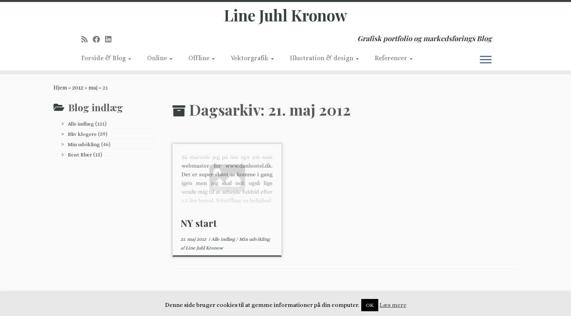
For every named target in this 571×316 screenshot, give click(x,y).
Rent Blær (80, 157)
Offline (201, 59)
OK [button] (370, 305)
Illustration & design (324, 59)
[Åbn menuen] (486, 61)
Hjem (60, 90)
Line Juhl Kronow (285, 15)
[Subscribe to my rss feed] (87, 40)
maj (93, 90)
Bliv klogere (82, 136)
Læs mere (392, 304)
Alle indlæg (81, 126)
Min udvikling (84, 147)
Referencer (394, 59)
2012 (77, 90)
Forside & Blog (106, 59)
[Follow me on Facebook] (99, 40)
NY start (198, 225)
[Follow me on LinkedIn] (111, 40)
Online (159, 59)
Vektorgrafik (252, 59)
